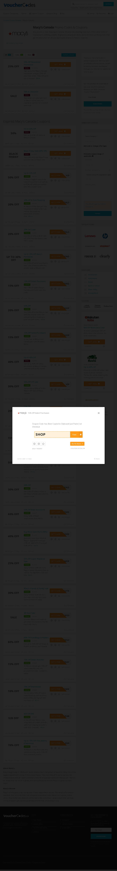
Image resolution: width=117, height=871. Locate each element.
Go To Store (77, 444)
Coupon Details (78, 448)
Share (97, 459)
